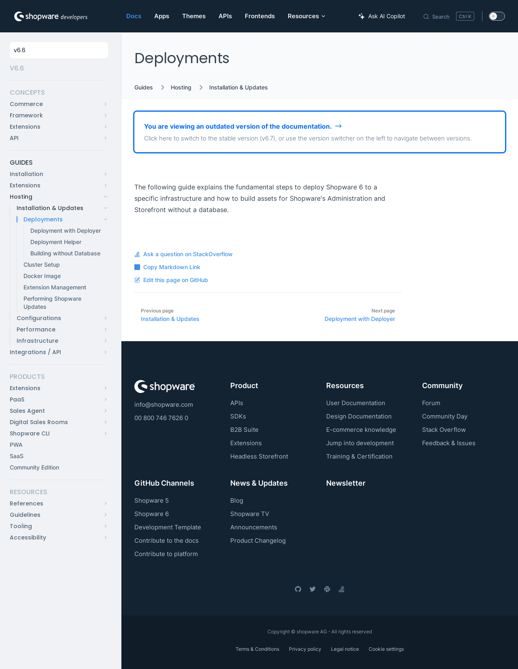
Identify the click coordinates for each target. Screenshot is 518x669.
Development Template (167, 527)
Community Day (444, 416)
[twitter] (312, 589)
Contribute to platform (166, 554)
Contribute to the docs (166, 540)
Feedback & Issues (449, 443)
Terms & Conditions (257, 649)
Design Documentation (359, 416)
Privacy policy (305, 649)
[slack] (327, 589)
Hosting (181, 87)
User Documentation (355, 403)
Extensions (246, 443)
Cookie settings (386, 649)
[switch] (497, 16)
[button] (57, 92)
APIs (236, 403)
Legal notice (345, 649)
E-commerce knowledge (361, 429)
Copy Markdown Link (167, 267)
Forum (431, 403)
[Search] (448, 16)
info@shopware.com (163, 404)
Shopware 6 (151, 514)
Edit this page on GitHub (171, 280)
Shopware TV (249, 514)
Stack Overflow (444, 429)
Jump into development (360, 443)
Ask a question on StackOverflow (183, 254)
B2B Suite (244, 429)
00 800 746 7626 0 (161, 418)
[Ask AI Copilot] (382, 16)
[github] (298, 589)
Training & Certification (359, 456)
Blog (236, 500)
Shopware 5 (151, 500)
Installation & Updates (238, 87)
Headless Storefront (259, 456)
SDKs (238, 416)
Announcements (253, 527)
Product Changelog (258, 540)
